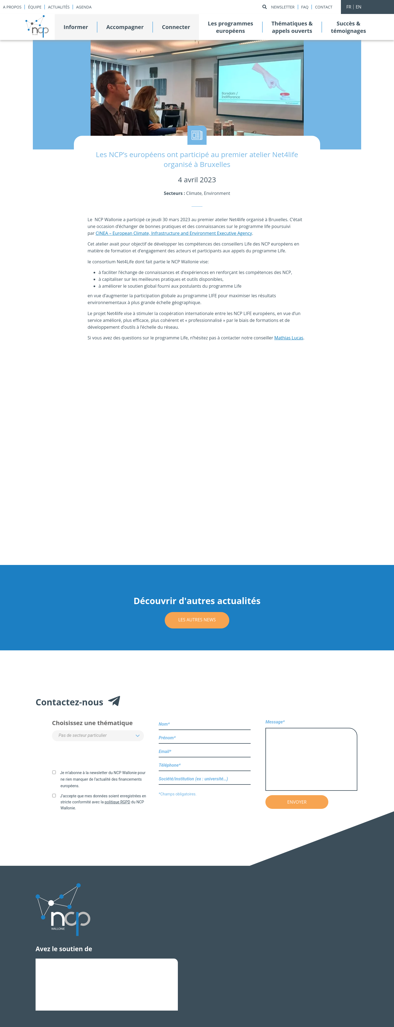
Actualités (58, 7)
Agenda (83, 7)
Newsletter (283, 7)
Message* (311, 755)
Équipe (34, 7)
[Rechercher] (264, 7)
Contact (323, 7)
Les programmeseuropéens (230, 27)
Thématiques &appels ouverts (292, 27)
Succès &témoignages (348, 27)
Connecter (176, 27)
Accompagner (125, 27)
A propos (12, 7)
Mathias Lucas (288, 338)
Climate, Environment (208, 193)
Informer (75, 27)
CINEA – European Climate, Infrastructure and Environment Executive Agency (173, 233)
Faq (305, 7)
